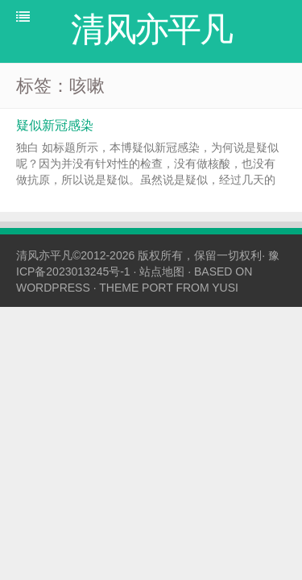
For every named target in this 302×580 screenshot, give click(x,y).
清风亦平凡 (44, 255)
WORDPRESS (53, 287)
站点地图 (161, 271)
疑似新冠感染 (54, 125)
